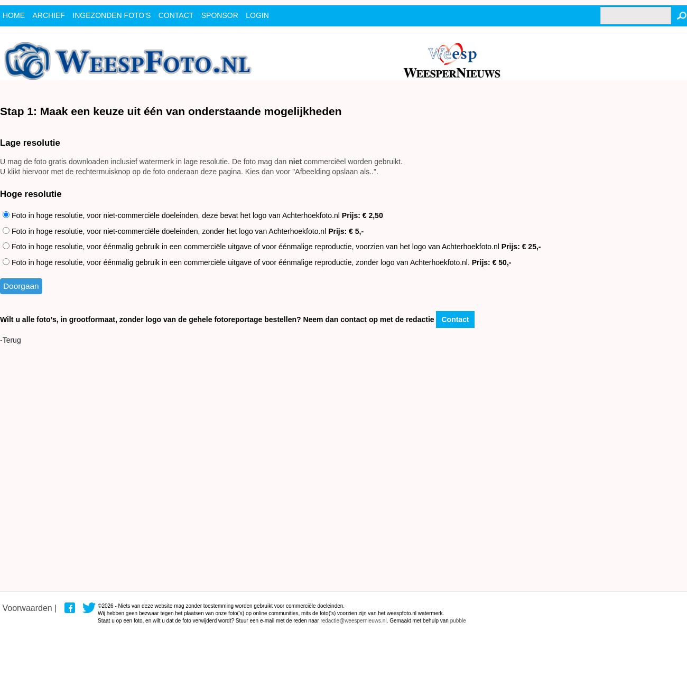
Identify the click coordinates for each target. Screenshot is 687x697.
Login (257, 15)
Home (14, 15)
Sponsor (219, 15)
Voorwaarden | (29, 608)
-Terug (10, 340)
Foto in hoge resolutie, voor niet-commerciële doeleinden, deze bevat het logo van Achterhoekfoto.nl (193, 215)
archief (48, 15)
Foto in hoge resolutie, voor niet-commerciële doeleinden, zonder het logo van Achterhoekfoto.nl (183, 231)
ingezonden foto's (111, 15)
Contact (455, 319)
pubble (458, 621)
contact (176, 15)
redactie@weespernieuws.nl (353, 621)
